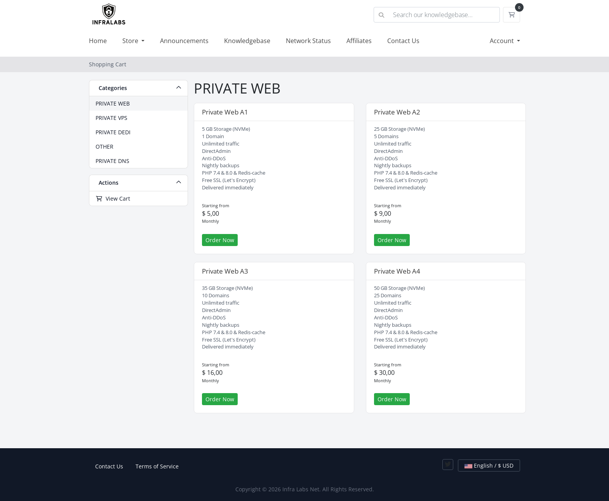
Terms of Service (157, 466)
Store (131, 40)
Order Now (219, 240)
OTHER (104, 146)
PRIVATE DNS (112, 161)
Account (502, 40)
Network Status (308, 40)
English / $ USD (489, 465)
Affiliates (359, 40)
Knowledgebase (247, 40)
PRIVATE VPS (111, 117)
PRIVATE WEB (113, 103)
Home (98, 40)
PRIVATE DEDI (113, 132)
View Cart (113, 198)
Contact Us (403, 40)
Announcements (184, 40)
